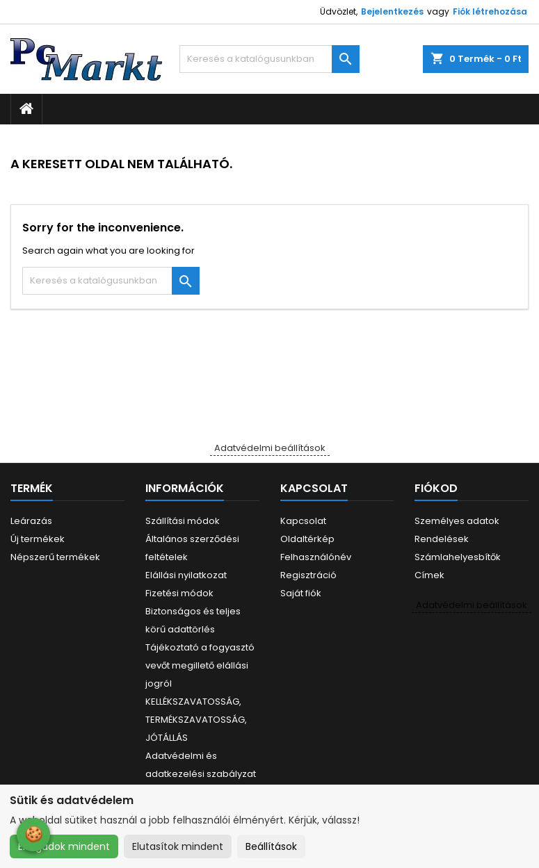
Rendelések (442, 539)
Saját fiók (300, 593)
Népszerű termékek (55, 557)
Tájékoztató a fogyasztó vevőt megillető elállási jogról (200, 665)
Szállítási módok (182, 520)
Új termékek (37, 539)
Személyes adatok (457, 520)
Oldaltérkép (307, 539)
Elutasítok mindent (177, 846)
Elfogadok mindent (64, 846)
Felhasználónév (315, 557)
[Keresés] (269, 59)
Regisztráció (308, 575)
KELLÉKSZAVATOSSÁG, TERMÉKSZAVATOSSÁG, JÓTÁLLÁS (196, 719)
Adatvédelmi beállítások (269, 448)
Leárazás (31, 520)
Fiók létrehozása (490, 11)
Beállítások (271, 846)
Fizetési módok (179, 593)
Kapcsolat (303, 520)
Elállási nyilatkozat (186, 575)
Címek (429, 575)
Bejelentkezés (392, 11)
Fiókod (436, 488)
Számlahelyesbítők (458, 557)
